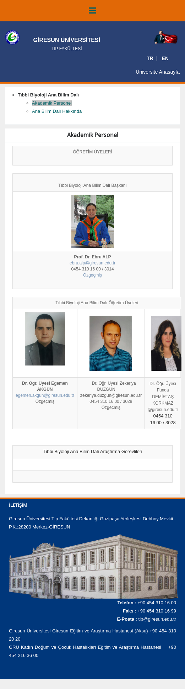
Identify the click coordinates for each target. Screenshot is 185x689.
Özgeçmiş (92, 275)
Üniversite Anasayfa (158, 72)
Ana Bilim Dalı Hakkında (57, 111)
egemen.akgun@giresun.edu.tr (45, 395)
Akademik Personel (52, 103)
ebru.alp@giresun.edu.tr (92, 263)
